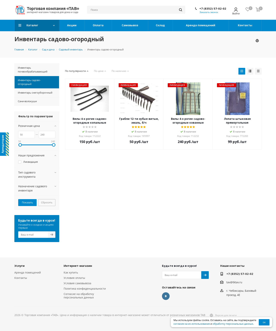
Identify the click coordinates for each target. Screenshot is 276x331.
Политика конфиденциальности (85, 288)
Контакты (20, 278)
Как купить (71, 272)
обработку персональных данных (233, 323)
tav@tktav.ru (234, 282)
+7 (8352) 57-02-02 (212, 8)
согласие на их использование (191, 323)
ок (264, 322)
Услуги (19, 266)
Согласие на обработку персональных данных (79, 295)
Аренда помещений (27, 272)
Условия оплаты (74, 278)
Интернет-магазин (78, 266)
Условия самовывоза (77, 283)
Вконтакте (166, 296)
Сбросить (47, 202)
